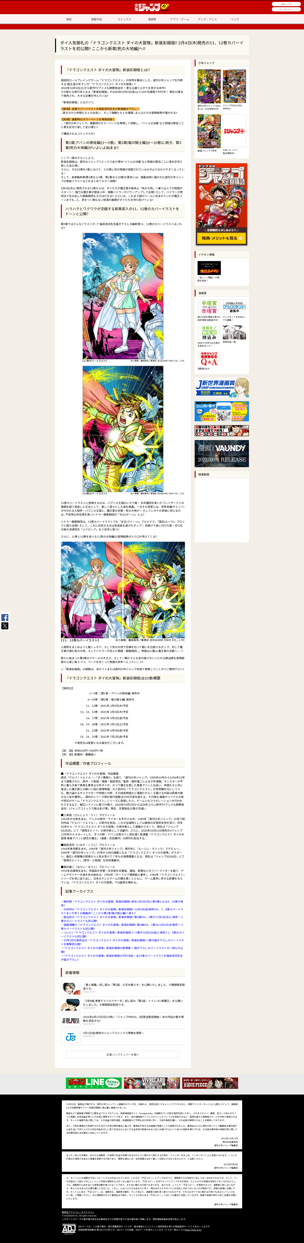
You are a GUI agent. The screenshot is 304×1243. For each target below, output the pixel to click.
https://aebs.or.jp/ (193, 1229)
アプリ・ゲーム (179, 19)
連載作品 (96, 19)
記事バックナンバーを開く (123, 1054)
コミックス (124, 19)
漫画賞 (152, 19)
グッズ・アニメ (207, 19)
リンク (235, 19)
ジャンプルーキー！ (286, 9)
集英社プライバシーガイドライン (78, 1212)
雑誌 (69, 19)
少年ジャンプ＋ (286, 4)
